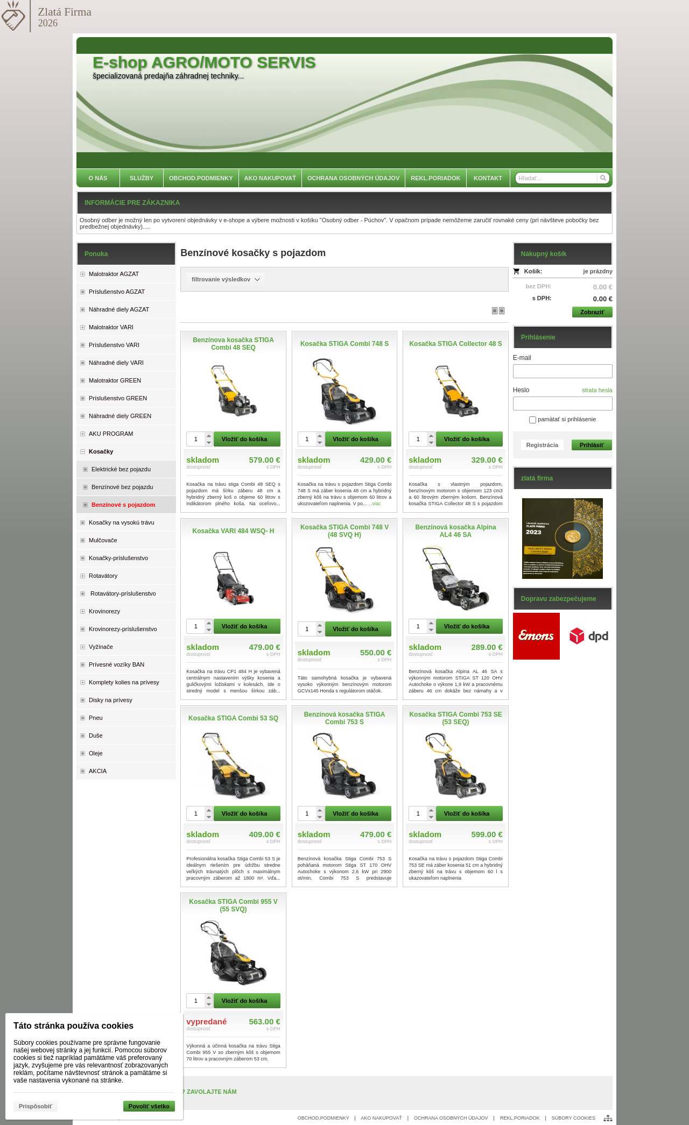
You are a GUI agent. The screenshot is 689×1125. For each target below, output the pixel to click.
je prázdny (598, 271)
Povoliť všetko (149, 1106)
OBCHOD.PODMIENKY (323, 1118)
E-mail (522, 358)
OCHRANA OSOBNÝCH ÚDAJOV (451, 1118)
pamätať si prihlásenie (562, 419)
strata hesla (597, 390)
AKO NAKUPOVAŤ (381, 1118)
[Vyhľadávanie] (562, 178)
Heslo (521, 390)
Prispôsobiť (35, 1106)
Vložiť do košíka (245, 439)
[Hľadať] (602, 178)
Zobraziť (592, 312)
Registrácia (542, 445)
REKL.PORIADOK (520, 1118)
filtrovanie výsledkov (226, 279)
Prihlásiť (592, 445)
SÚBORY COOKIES (573, 1118)
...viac (374, 503)
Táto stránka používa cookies (73, 1025)
